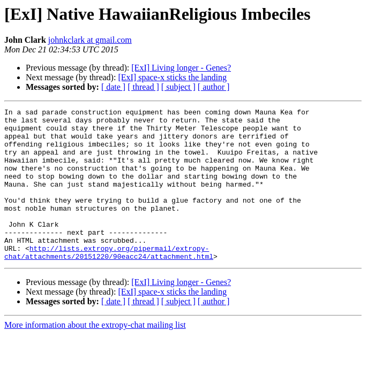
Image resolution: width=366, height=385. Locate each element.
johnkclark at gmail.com (90, 39)
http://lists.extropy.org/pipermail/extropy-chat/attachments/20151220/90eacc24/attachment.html (108, 281)
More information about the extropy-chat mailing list (95, 355)
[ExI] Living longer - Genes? (181, 67)
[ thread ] (143, 86)
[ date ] (113, 86)
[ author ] (214, 86)
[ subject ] (178, 86)
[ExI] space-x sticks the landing (172, 77)
